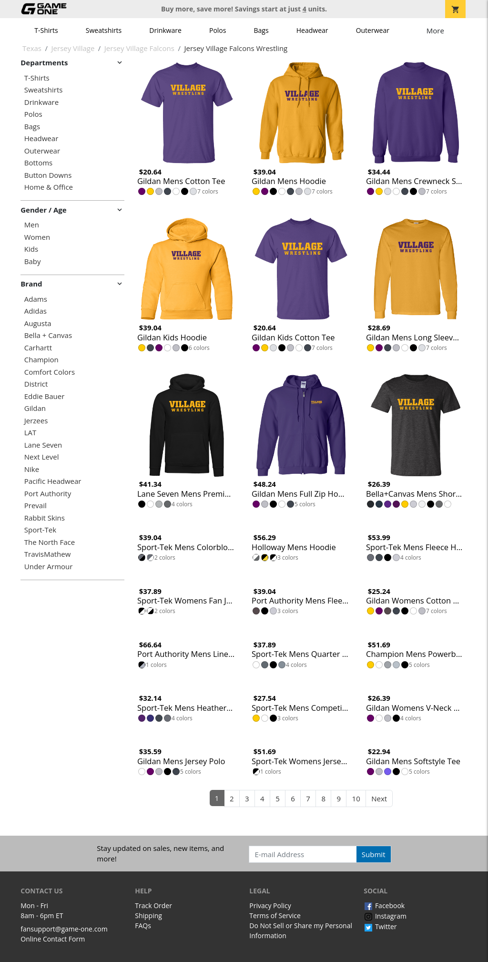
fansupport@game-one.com (64, 928)
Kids (31, 249)
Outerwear (372, 30)
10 (356, 798)
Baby (32, 261)
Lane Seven (43, 445)
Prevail (35, 505)
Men (31, 225)
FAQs (143, 925)
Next (379, 798)
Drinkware (165, 30)
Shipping (148, 915)
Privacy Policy (270, 905)
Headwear (312, 30)
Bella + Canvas (48, 335)
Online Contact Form (52, 938)
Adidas (35, 311)
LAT (30, 433)
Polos (217, 30)
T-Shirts (46, 30)
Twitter (380, 926)
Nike (31, 469)
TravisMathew (47, 554)
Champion (41, 360)
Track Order (153, 905)
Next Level (41, 457)
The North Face (49, 542)
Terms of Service (275, 915)
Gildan (35, 408)
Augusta (37, 323)
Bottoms (38, 163)
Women (37, 237)
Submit (374, 854)
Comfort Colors (49, 372)
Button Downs (48, 175)
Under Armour (48, 567)
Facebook (384, 905)
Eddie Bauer (44, 396)
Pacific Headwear (52, 481)
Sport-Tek (40, 530)
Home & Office (48, 187)
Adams (35, 299)
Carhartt (38, 348)
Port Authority (47, 494)
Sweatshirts (104, 30)
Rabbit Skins (44, 518)
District (36, 384)
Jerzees (36, 421)
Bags (261, 30)
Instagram (385, 916)
